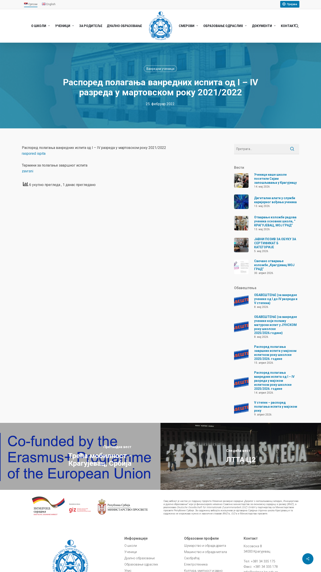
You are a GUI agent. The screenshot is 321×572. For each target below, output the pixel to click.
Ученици (130, 552)
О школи (130, 545)
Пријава (292, 4)
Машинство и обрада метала (205, 552)
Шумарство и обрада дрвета (205, 545)
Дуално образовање (139, 558)
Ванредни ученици (160, 69)
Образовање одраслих (141, 564)
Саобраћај (192, 558)
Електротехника (196, 564)
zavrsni (27, 171)
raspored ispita (33, 153)
